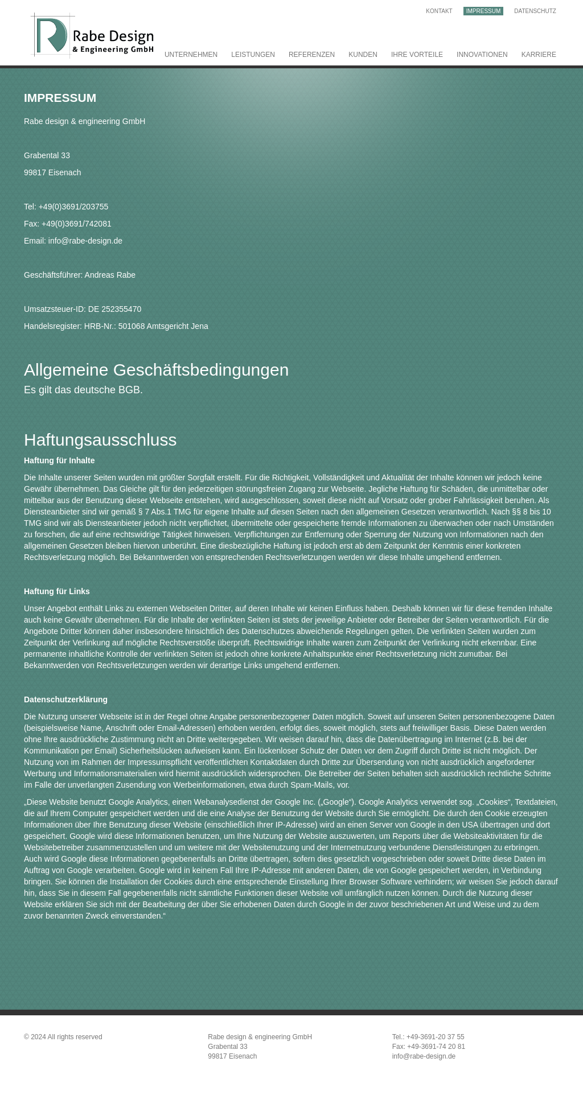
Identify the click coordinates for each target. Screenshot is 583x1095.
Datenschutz (535, 11)
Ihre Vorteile (417, 55)
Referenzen (312, 55)
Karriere (539, 55)
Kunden (362, 55)
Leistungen (253, 55)
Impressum (483, 11)
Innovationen (482, 55)
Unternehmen (191, 55)
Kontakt (439, 11)
